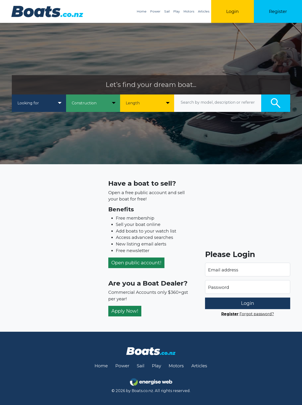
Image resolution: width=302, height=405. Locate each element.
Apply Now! (124, 311)
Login (232, 11)
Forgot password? (256, 313)
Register (278, 11)
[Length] (147, 103)
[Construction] (93, 103)
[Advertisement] (54, 248)
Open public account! (136, 263)
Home (142, 11)
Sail (167, 11)
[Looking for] (39, 103)
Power (155, 11)
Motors (189, 11)
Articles (203, 11)
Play (176, 11)
